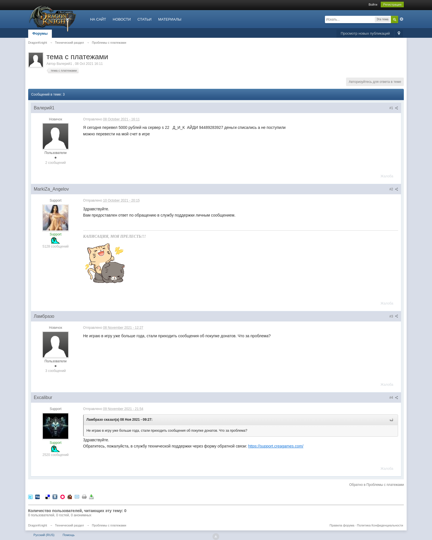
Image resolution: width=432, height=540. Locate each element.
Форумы (40, 33)
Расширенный (401, 19)
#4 (393, 398)
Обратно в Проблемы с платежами (376, 485)
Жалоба (386, 176)
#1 (393, 108)
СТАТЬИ (145, 19)
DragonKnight (37, 525)
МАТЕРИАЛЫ (169, 19)
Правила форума (342, 525)
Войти (373, 4)
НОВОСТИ (122, 19)
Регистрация (392, 4)
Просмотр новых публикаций (365, 33)
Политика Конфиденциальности (380, 525)
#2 (393, 189)
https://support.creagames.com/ (275, 446)
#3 (393, 316)
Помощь (69, 535)
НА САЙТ (98, 19)
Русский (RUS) (44, 535)
